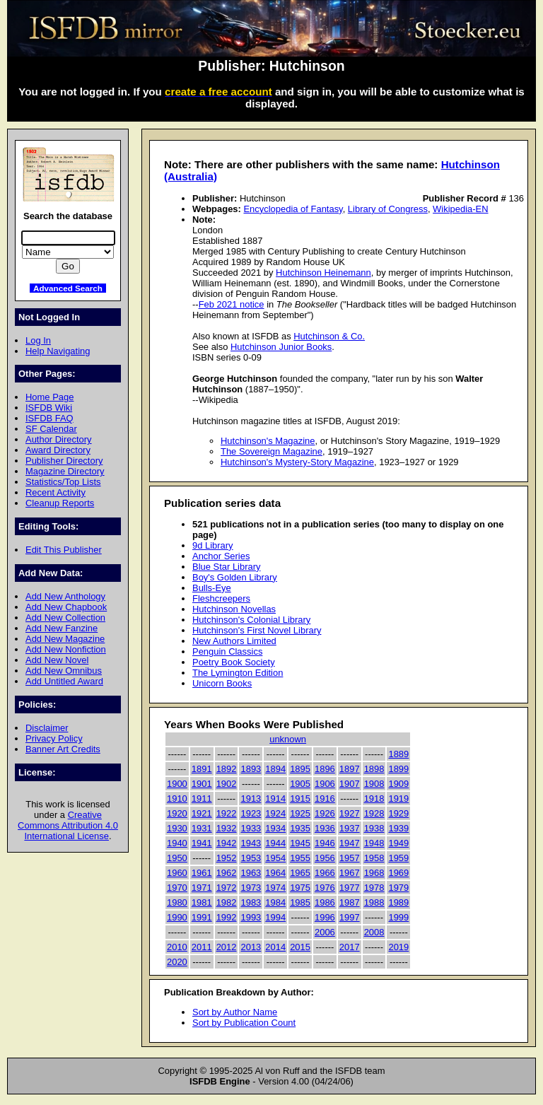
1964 (275, 872)
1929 (398, 813)
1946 (325, 843)
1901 (202, 783)
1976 (325, 887)
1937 (349, 828)
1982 (226, 902)
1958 (374, 858)
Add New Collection (65, 617)
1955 (300, 858)
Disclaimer (46, 728)
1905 (300, 783)
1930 (177, 828)
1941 (202, 843)
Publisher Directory (64, 460)
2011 (202, 947)
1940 (177, 843)
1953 (250, 858)
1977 (349, 887)
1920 (177, 813)
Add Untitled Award (64, 681)
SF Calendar (51, 428)
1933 (250, 828)
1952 (226, 858)
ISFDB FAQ (49, 418)
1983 (250, 902)
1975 (300, 887)
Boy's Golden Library (234, 577)
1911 (202, 798)
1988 (374, 902)
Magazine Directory (65, 471)
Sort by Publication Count (244, 1022)
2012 (226, 947)
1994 (275, 917)
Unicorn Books (222, 683)
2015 (300, 947)
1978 (374, 887)
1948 (374, 843)
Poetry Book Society (233, 662)
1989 (398, 902)
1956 (325, 858)
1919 (398, 798)
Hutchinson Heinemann (323, 272)
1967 (349, 872)
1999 (398, 917)
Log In (38, 340)
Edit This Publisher (63, 549)
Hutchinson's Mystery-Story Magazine (297, 462)
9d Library (212, 545)
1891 (202, 769)
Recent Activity (55, 492)
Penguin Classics (227, 651)
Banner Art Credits (62, 749)
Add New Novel (56, 660)
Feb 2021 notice (231, 304)
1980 (177, 902)
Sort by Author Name (234, 1012)
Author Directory (58, 439)
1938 (374, 828)
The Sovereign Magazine (271, 451)
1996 (325, 917)
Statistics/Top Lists (63, 482)
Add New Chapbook (66, 607)
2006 (325, 932)
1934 (275, 828)
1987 (349, 902)
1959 (398, 858)
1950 (177, 858)
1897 (349, 769)
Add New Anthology (65, 596)
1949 (398, 843)
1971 (202, 887)
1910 (177, 798)
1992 (226, 917)
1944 (275, 843)
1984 (275, 902)
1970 (177, 887)
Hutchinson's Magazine (268, 440)
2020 (177, 962)
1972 (226, 887)
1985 (300, 902)
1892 (226, 769)
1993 (250, 917)
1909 (398, 783)
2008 (374, 932)
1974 (275, 887)
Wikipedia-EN (460, 209)
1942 (226, 843)
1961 (202, 872)
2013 (250, 947)
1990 (177, 917)
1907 (349, 783)
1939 (398, 828)
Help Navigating (57, 351)
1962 (226, 872)
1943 (250, 843)
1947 (349, 843)
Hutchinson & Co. (329, 336)
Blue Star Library (226, 566)
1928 (374, 813)
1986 (325, 902)
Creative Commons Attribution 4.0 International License (68, 825)
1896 (325, 769)
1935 (300, 828)
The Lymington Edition (237, 672)
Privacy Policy (54, 738)
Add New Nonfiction (65, 649)
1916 (325, 798)
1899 (398, 769)
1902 (226, 783)
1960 (177, 872)
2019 (398, 947)
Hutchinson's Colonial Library (251, 619)
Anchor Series (221, 556)
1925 (300, 813)
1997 (349, 917)
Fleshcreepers (221, 598)
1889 (398, 754)
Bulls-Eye (211, 588)
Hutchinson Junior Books (281, 346)
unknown (287, 739)
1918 (374, 798)
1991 (202, 917)
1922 (226, 813)
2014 (275, 947)
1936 (325, 828)
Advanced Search (68, 288)
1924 (275, 813)
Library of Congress (388, 209)
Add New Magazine (65, 638)
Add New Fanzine (61, 628)
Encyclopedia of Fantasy (292, 209)
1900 (177, 783)
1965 (300, 872)
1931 (202, 828)
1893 (250, 769)
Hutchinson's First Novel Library (256, 630)
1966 (325, 872)
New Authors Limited (234, 641)
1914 (275, 798)
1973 (250, 887)
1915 (300, 798)
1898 (374, 769)
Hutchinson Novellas (234, 609)
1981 (202, 902)
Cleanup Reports (59, 503)
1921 (202, 813)
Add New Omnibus (63, 670)
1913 (250, 798)
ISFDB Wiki (48, 407)
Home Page (49, 397)
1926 (325, 813)
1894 (275, 769)
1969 (398, 872)
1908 (374, 783)
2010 (177, 947)
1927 (349, 813)
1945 (300, 843)
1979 (398, 887)
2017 (349, 947)
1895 (300, 769)
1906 (325, 783)
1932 (226, 828)
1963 (250, 872)
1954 (275, 858)
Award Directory (57, 450)
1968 (374, 872)
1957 (349, 858)
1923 (250, 813)
